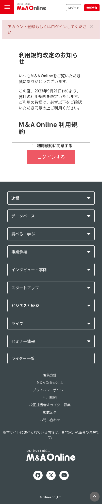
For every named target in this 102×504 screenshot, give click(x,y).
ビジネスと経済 (25, 305)
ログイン (73, 8)
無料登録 (91, 8)
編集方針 (50, 375)
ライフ (17, 323)
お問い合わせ (49, 419)
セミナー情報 (23, 341)
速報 (15, 198)
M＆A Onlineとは (50, 382)
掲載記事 (50, 412)
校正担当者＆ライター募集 (49, 404)
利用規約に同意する (51, 145)
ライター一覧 (23, 358)
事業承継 (19, 252)
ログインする (51, 156)
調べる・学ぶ (23, 234)
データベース (23, 216)
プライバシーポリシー (50, 389)
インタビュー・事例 (29, 270)
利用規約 (50, 397)
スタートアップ (25, 288)
